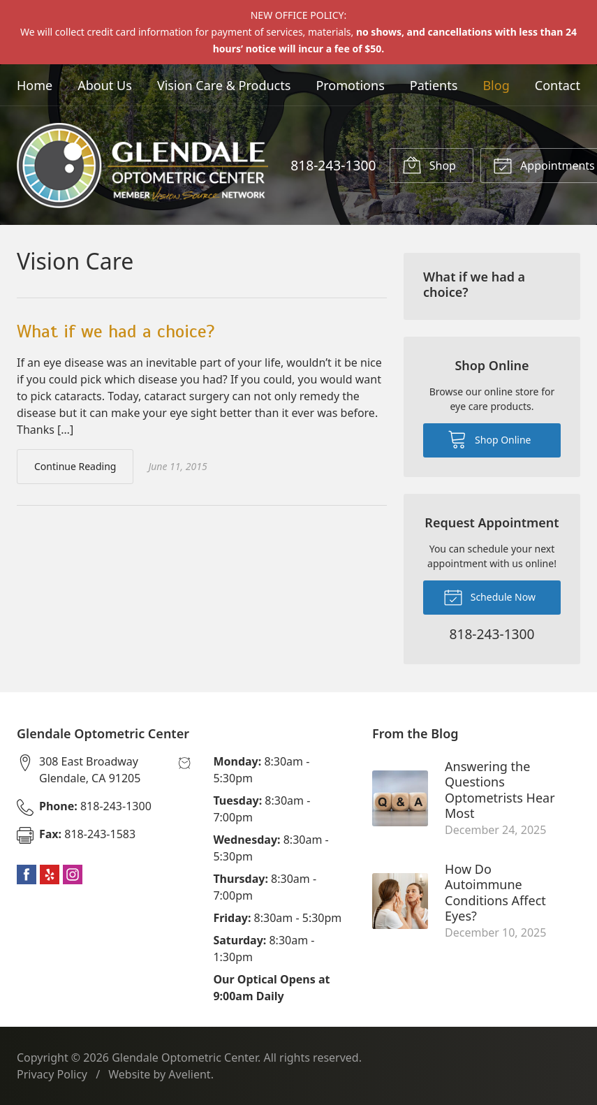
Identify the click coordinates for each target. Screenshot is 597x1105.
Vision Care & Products (223, 85)
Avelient (189, 1074)
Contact (557, 85)
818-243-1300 (333, 165)
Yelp (49, 874)
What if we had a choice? (116, 331)
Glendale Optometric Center (185, 1057)
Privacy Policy (52, 1074)
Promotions (350, 85)
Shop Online (489, 438)
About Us (105, 85)
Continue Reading (75, 466)
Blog (495, 85)
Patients (434, 85)
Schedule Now (489, 596)
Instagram (72, 874)
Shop (429, 165)
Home (34, 85)
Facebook (26, 874)
